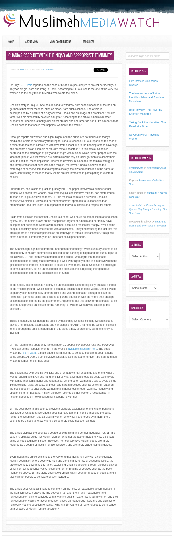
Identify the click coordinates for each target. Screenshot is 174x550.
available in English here (82, 348)
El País (28, 85)
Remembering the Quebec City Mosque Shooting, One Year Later (148, 209)
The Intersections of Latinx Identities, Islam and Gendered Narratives (147, 97)
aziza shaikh (135, 205)
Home (11, 42)
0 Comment (48, 69)
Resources (88, 42)
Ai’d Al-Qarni (29, 352)
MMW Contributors (60, 42)
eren (22, 69)
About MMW (31, 42)
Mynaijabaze (136, 167)
